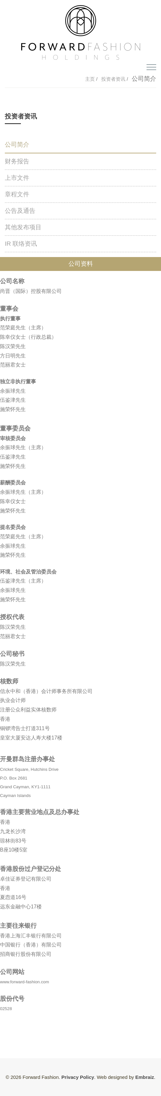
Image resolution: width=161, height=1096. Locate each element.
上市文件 (17, 177)
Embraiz (144, 1077)
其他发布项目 (23, 227)
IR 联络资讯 (21, 243)
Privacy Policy (77, 1077)
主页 (90, 79)
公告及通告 (20, 210)
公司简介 (17, 144)
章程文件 (17, 194)
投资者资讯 (113, 79)
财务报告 (17, 161)
